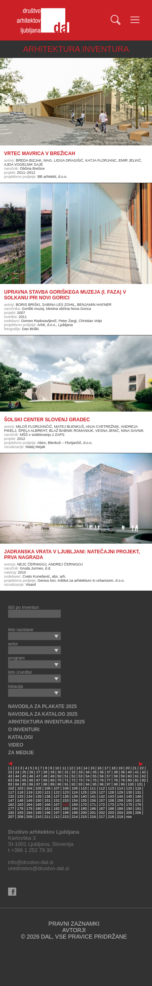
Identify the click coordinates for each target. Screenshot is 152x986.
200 (84, 813)
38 (115, 772)
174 (120, 804)
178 (20, 809)
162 (11, 804)
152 (57, 800)
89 (52, 784)
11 (64, 768)
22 (141, 768)
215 (84, 817)
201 (93, 813)
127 (102, 792)
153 (65, 800)
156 (93, 800)
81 (137, 780)
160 (129, 800)
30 (60, 772)
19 (120, 768)
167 (57, 804)
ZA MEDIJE (21, 753)
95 (94, 784)
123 (65, 792)
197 (57, 813)
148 (20, 800)
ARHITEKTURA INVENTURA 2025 (46, 722)
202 (102, 813)
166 (48, 804)
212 (57, 817)
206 (138, 813)
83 (10, 784)
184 (75, 809)
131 (138, 792)
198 (65, 813)
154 (75, 800)
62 (144, 776)
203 (111, 813)
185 (84, 809)
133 (20, 796)
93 (81, 784)
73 (81, 780)
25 (24, 772)
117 (11, 792)
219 (120, 817)
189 (120, 809)
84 (17, 784)
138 (65, 796)
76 (102, 780)
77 (109, 780)
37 (109, 772)
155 (84, 800)
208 (20, 817)
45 (24, 776)
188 (111, 809)
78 (115, 780)
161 (138, 800)
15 (92, 768)
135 (38, 796)
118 (20, 792)
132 (11, 796)
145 (129, 796)
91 (66, 784)
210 (38, 817)
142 (102, 796)
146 (138, 796)
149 (29, 800)
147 (11, 800)
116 (138, 788)
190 (129, 809)
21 (135, 768)
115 (129, 788)
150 (38, 800)
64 (17, 780)
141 (93, 796)
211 (48, 817)
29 (52, 772)
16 (99, 768)
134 (29, 796)
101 (140, 784)
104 (29, 788)
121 (48, 792)
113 (111, 788)
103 (20, 788)
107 (57, 788)
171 (93, 804)
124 (75, 792)
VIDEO (15, 745)
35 (94, 772)
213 (65, 817)
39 (123, 772)
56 (102, 776)
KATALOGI (20, 737)
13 (78, 768)
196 (48, 813)
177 (11, 809)
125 (84, 792)
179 (29, 809)
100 (131, 784)
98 (115, 784)
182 (57, 809)
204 (120, 813)
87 (38, 784)
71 (66, 780)
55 (94, 776)
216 (93, 817)
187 (102, 809)
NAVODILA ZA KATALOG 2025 (42, 714)
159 (120, 800)
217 (102, 817)
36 (102, 772)
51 (66, 776)
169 (75, 804)
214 (75, 817)
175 (129, 804)
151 (48, 800)
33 (81, 772)
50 (60, 776)
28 (45, 772)
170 (84, 804)
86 (31, 784)
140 (84, 796)
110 (84, 788)
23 (10, 772)
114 (120, 788)
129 (120, 792)
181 (48, 809)
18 (113, 768)
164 (29, 804)
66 (31, 780)
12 (71, 768)
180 (38, 809)
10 (57, 768)
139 (75, 796)
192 (11, 813)
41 (137, 772)
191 (138, 809)
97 (109, 784)
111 (93, 788)
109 (75, 788)
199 (75, 813)
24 (17, 772)
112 (102, 788)
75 (94, 780)
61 (137, 776)
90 (60, 784)
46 (31, 776)
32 (73, 772)
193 (20, 813)
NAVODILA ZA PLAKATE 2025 (42, 706)
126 (93, 792)
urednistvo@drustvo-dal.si (38, 868)
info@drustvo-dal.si (30, 862)
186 (93, 809)
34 (88, 772)
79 (123, 780)
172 (102, 804)
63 (10, 780)
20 (128, 768)
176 (138, 804)
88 (45, 784)
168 (65, 804)
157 (102, 800)
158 (111, 800)
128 (111, 792)
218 (111, 817)
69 (52, 780)
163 (20, 804)
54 (88, 776)
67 (38, 780)
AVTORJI (74, 930)
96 (102, 784)
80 (130, 780)
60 (130, 776)
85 (24, 784)
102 (11, 788)
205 (129, 813)
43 (10, 776)
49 (52, 776)
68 (45, 780)
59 (123, 776)
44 (17, 776)
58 (115, 776)
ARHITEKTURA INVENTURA (76, 49)
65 (24, 780)
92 (73, 784)
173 (111, 804)
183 (65, 809)
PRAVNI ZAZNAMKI (74, 923)
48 (45, 776)
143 (111, 796)
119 (29, 792)
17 (107, 768)
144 (120, 796)
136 (48, 796)
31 (66, 772)
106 (48, 788)
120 (38, 792)
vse (129, 817)
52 (73, 776)
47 (38, 776)
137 (57, 796)
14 (85, 768)
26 (31, 772)
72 (73, 780)
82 (144, 780)
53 (81, 776)
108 (65, 788)
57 (109, 776)
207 (11, 817)
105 (38, 788)
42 (144, 772)
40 (130, 772)
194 (29, 813)
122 (57, 792)
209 (29, 817)
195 (38, 813)
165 (38, 804)
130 (129, 792)
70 (60, 780)
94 (88, 784)
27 (38, 772)
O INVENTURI (23, 729)
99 (123, 784)
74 (88, 780)
